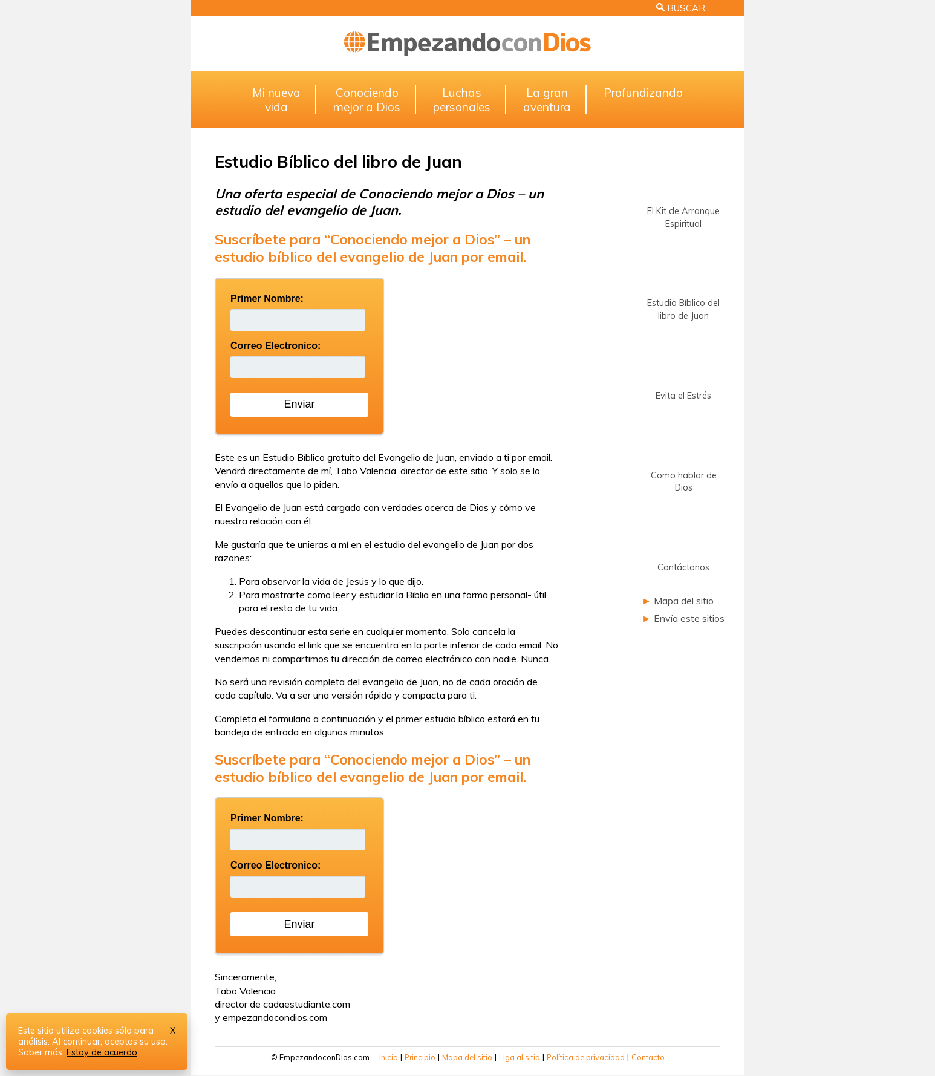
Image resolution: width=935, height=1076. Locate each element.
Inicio (388, 1057)
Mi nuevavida (276, 99)
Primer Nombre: (267, 298)
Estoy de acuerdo (102, 1052)
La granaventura (547, 99)
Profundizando (643, 92)
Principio (420, 1057)
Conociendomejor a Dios (366, 99)
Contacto (648, 1057)
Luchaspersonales (461, 99)
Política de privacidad (586, 1057)
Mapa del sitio (684, 601)
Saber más (40, 1052)
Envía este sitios (689, 618)
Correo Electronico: (275, 346)
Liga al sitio (519, 1057)
